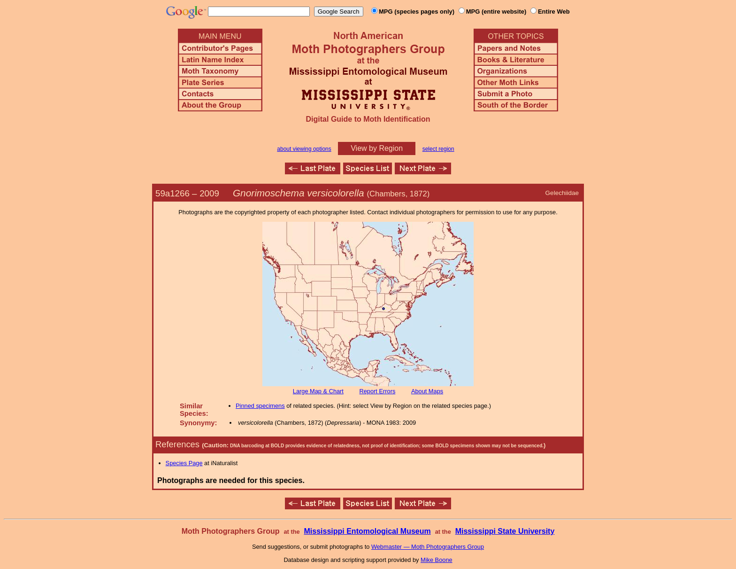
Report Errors (378, 391)
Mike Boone (436, 559)
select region (438, 149)
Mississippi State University (505, 531)
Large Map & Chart (318, 391)
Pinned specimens (260, 405)
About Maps (427, 391)
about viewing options (304, 149)
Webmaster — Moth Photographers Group (427, 546)
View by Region (377, 148)
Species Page (184, 463)
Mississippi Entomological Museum (367, 531)
